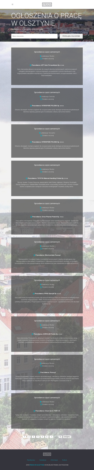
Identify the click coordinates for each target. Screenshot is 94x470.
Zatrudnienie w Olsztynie (21, 29)
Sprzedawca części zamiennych (47, 52)
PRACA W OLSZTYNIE (37, 465)
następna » (67, 437)
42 (60, 437)
